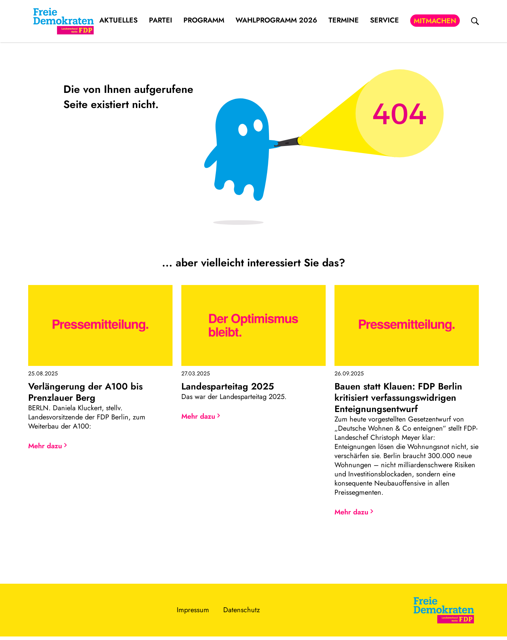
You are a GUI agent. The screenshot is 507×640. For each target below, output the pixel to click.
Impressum (193, 610)
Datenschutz (241, 610)
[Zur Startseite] (443, 610)
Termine (343, 20)
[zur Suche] (475, 21)
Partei (160, 20)
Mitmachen (435, 21)
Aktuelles (118, 20)
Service (384, 20)
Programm (203, 20)
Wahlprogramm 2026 (276, 20)
